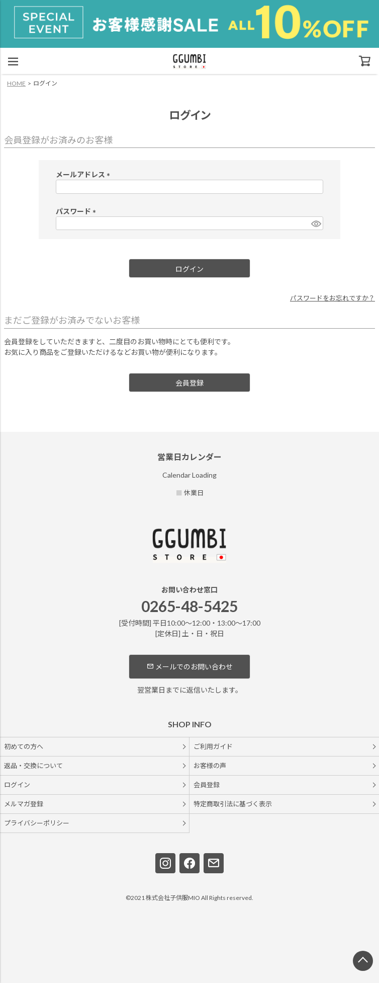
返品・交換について (33, 766)
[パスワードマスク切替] (316, 223)
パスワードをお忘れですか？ (332, 298)
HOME (16, 83)
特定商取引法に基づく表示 (233, 804)
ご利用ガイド (213, 746)
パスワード (78, 211)
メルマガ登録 (23, 804)
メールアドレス (85, 174)
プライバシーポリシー (36, 823)
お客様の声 (210, 766)
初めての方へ (23, 746)
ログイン (17, 785)
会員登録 (207, 785)
